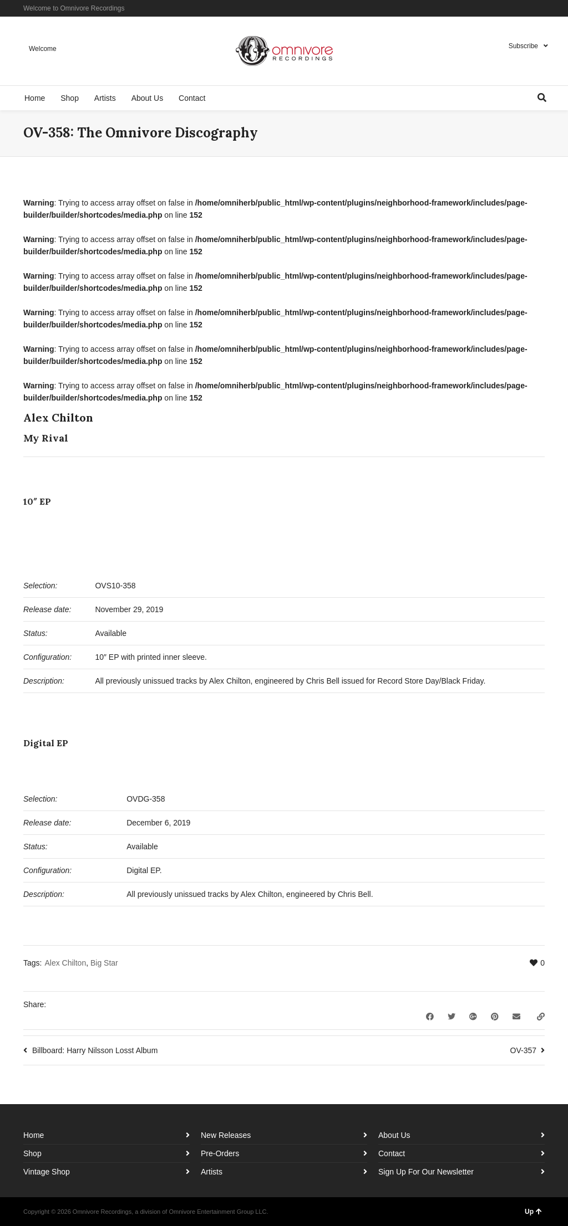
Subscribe (523, 46)
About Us (394, 1135)
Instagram (527, 8)
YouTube (543, 8)
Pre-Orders (220, 1153)
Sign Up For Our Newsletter (426, 1171)
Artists (211, 1171)
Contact (391, 1153)
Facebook (511, 8)
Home (33, 1135)
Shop (32, 1153)
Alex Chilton (65, 962)
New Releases (226, 1135)
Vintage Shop (46, 1171)
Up (533, 1211)
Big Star (104, 962)
